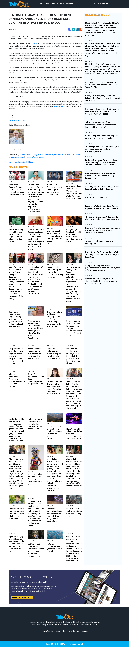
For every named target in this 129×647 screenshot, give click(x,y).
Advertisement (74, 631)
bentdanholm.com (60, 106)
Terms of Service (47, 631)
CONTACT (69, 4)
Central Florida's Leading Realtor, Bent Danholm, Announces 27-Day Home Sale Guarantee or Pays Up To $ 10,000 (45, 156)
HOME (41, 4)
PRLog (35, 43)
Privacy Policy (61, 631)
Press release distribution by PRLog (21, 162)
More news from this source (35, 157)
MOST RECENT (50, 4)
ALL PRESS (60, 4)
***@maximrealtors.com (17, 120)
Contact (85, 631)
